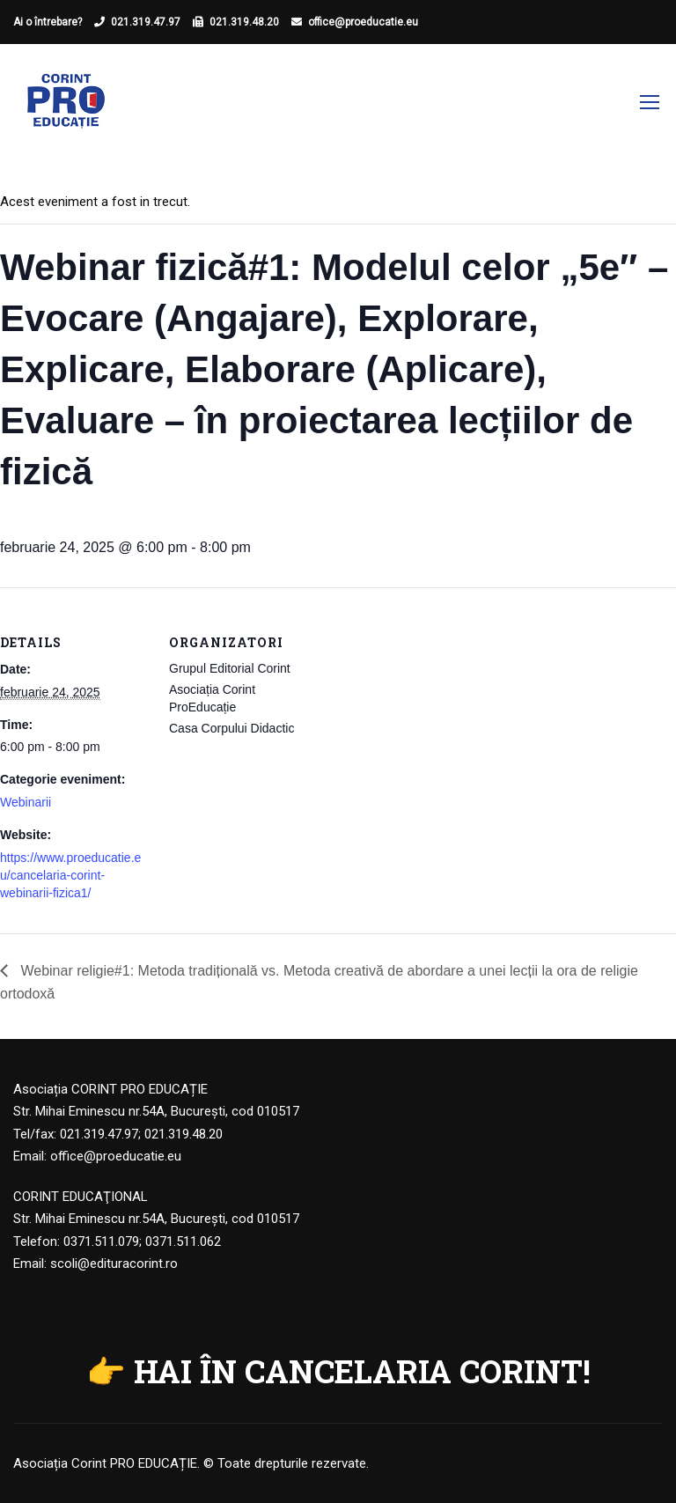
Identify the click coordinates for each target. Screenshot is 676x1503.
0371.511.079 (101, 1241)
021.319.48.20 (244, 22)
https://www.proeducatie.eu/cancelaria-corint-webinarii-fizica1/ (70, 875)
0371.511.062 (183, 1241)
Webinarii (25, 802)
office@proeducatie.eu (363, 22)
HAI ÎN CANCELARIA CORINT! (362, 1371)
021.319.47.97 (145, 22)
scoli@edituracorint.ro (114, 1263)
